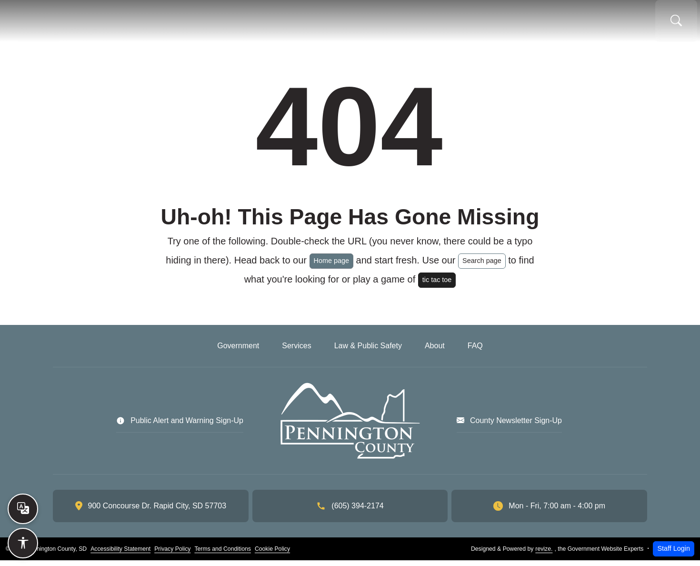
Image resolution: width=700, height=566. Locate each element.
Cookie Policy (272, 554)
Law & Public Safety (445, 24)
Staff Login (673, 554)
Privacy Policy (172, 554)
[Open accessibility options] (23, 543)
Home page (331, 266)
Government (277, 24)
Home (218, 24)
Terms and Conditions (222, 554)
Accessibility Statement (120, 554)
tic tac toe (437, 285)
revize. (543, 554)
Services (353, 24)
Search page (481, 266)
